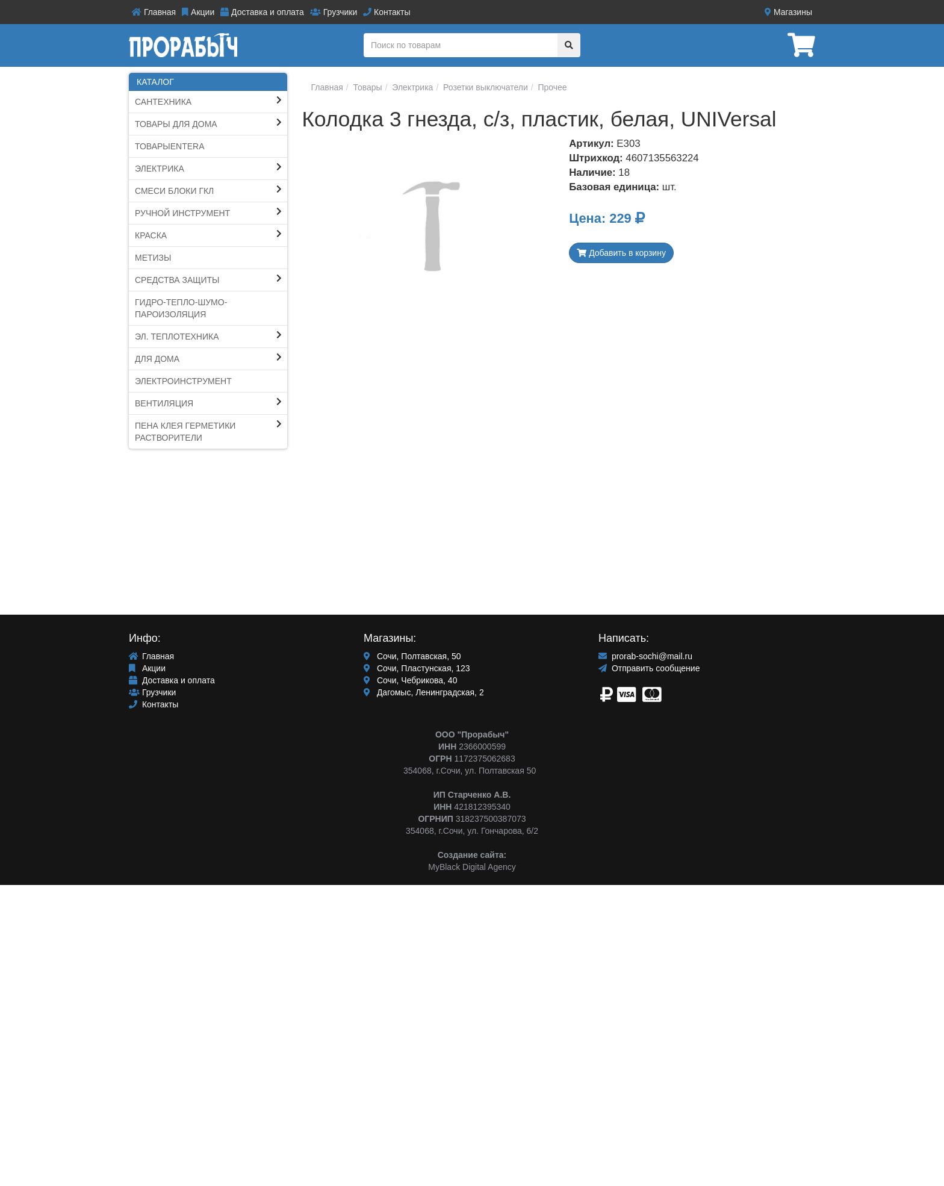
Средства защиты (177, 280)
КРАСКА (151, 235)
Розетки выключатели (484, 87)
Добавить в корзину (621, 253)
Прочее (551, 87)
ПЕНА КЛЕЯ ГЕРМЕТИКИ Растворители (185, 431)
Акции (198, 12)
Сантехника (163, 102)
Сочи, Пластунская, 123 (417, 668)
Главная (154, 12)
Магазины (788, 12)
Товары (366, 87)
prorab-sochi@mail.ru (645, 656)
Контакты (386, 12)
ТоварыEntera (170, 146)
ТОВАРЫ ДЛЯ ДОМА (176, 124)
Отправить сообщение (649, 668)
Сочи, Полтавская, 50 (412, 656)
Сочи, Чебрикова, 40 (410, 680)
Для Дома (157, 359)
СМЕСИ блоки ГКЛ (174, 191)
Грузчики (333, 12)
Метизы (153, 257)
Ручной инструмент (182, 213)
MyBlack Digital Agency (472, 867)
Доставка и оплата (262, 12)
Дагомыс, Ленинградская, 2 (424, 692)
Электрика (159, 168)
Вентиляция (164, 403)
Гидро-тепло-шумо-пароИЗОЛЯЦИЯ (181, 308)
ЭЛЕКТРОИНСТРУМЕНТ (183, 381)
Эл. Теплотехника (177, 336)
